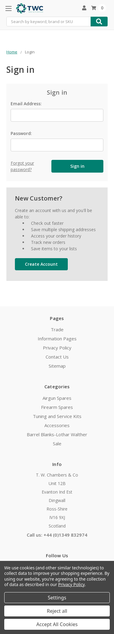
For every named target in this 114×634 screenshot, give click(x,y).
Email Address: (26, 103)
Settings (57, 597)
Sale (57, 443)
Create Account (41, 264)
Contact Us (57, 357)
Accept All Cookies (57, 624)
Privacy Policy (57, 348)
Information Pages (57, 339)
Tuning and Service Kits (57, 416)
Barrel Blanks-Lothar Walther (57, 434)
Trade (57, 329)
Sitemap (57, 366)
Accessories (57, 425)
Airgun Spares (57, 398)
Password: (21, 133)
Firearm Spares (57, 407)
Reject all (57, 611)
